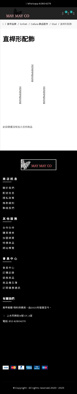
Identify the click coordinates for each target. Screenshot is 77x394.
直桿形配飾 (66, 24)
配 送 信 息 (8, 193)
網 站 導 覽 (8, 248)
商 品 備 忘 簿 (10, 282)
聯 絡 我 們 (8, 208)
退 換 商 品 (8, 277)
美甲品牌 (11, 24)
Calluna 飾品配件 (39, 24)
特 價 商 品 (8, 243)
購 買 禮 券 (8, 232)
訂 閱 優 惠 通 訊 (11, 287)
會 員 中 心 (8, 267)
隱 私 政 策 (8, 198)
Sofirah (23, 24)
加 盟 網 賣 (8, 238)
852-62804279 (17, 321)
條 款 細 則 (8, 203)
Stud (54, 24)
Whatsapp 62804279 (38, 3)
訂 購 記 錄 (8, 272)
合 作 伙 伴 (8, 227)
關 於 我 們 (8, 188)
